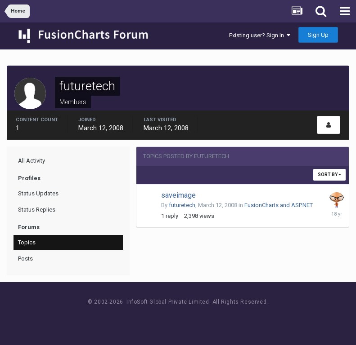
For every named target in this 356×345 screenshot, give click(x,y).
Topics (27, 242)
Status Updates (38, 193)
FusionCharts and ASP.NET (278, 205)
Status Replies (36, 209)
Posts (25, 258)
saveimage (178, 195)
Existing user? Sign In (259, 35)
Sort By (329, 174)
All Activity (31, 160)
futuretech (182, 205)
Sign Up (318, 34)
